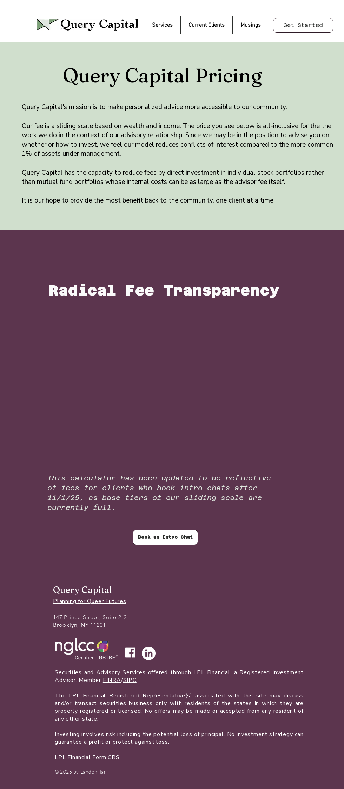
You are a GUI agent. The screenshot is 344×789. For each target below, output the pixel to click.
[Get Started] (303, 25)
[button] (162, 25)
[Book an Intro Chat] (165, 537)
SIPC (130, 680)
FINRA (112, 680)
